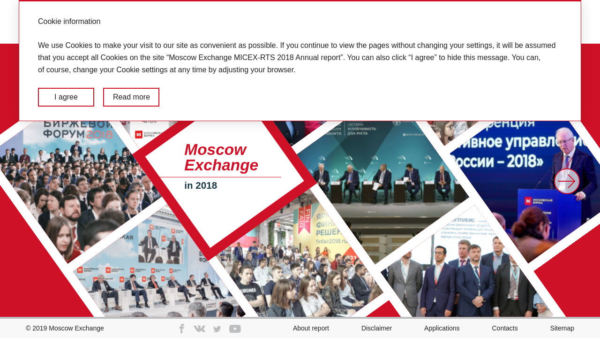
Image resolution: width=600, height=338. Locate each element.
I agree (66, 97)
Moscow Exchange (76, 328)
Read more (131, 97)
